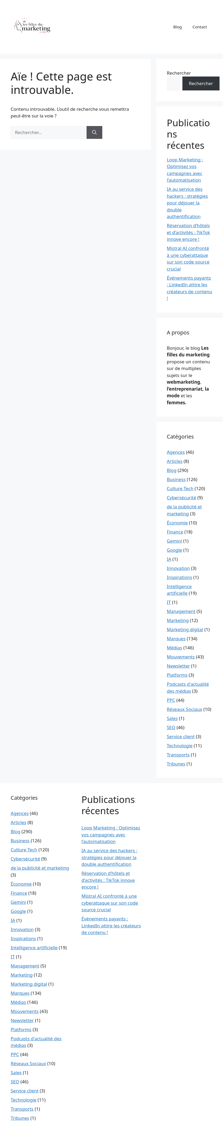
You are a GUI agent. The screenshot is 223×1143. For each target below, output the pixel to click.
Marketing (178, 620)
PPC (171, 700)
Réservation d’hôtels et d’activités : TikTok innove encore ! (188, 232)
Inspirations (179, 577)
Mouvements (181, 657)
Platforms (177, 675)
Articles (175, 461)
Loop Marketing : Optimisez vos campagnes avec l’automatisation (110, 834)
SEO (171, 727)
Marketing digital (185, 629)
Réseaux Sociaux (184, 709)
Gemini (174, 541)
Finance (175, 532)
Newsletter (178, 666)
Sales (172, 718)
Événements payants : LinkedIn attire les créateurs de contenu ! (111, 925)
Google (174, 550)
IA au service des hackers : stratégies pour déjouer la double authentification (187, 202)
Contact (200, 26)
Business (176, 479)
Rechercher (179, 73)
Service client (181, 736)
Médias (174, 648)
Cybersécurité (181, 497)
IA (169, 559)
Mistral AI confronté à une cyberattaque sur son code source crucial (109, 903)
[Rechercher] (94, 132)
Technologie (180, 745)
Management (181, 611)
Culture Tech (180, 488)
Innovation (178, 568)
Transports (178, 755)
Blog (177, 26)
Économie (177, 523)
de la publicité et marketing (40, 868)
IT (169, 602)
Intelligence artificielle (34, 947)
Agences (176, 452)
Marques (176, 638)
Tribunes (176, 764)
